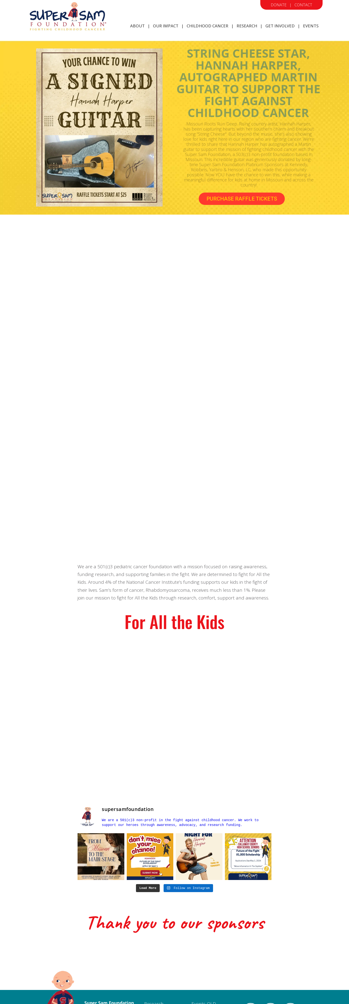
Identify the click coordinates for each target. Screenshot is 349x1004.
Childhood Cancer (163, 951)
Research (154, 944)
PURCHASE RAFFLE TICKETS (241, 199)
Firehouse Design (180, 994)
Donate (278, 5)
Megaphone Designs (235, 994)
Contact (303, 5)
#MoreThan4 (270, 969)
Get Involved (157, 958)
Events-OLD (203, 944)
